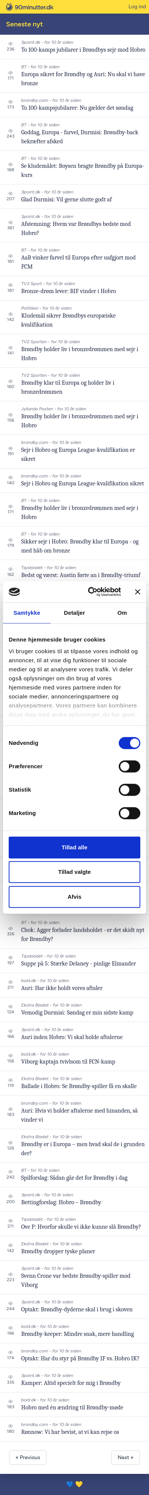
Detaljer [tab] (74, 612)
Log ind (137, 6)
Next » (125, 1457)
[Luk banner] (137, 591)
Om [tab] (122, 612)
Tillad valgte (74, 872)
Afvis (75, 896)
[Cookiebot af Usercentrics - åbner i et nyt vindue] (90, 592)
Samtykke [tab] (27, 612)
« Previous (28, 1457)
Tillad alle (74, 847)
